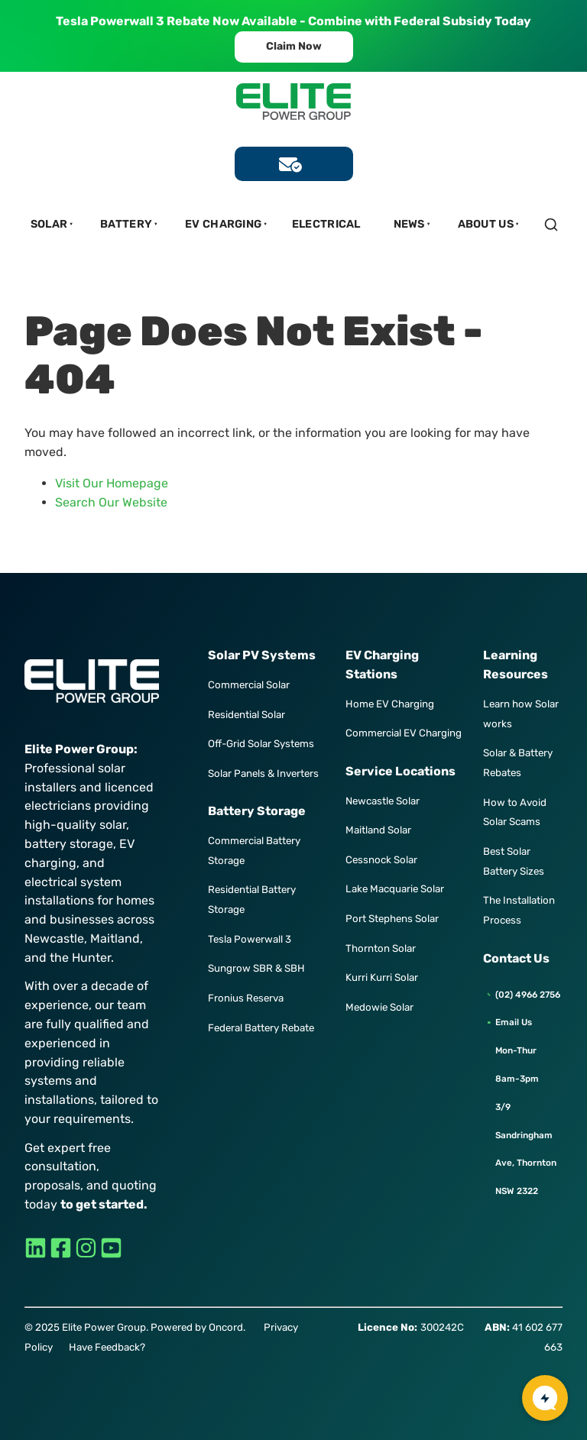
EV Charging (223, 224)
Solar (49, 224)
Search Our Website (111, 502)
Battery (126, 224)
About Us (486, 224)
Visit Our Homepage (111, 483)
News (409, 224)
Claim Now (294, 40)
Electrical (326, 224)
